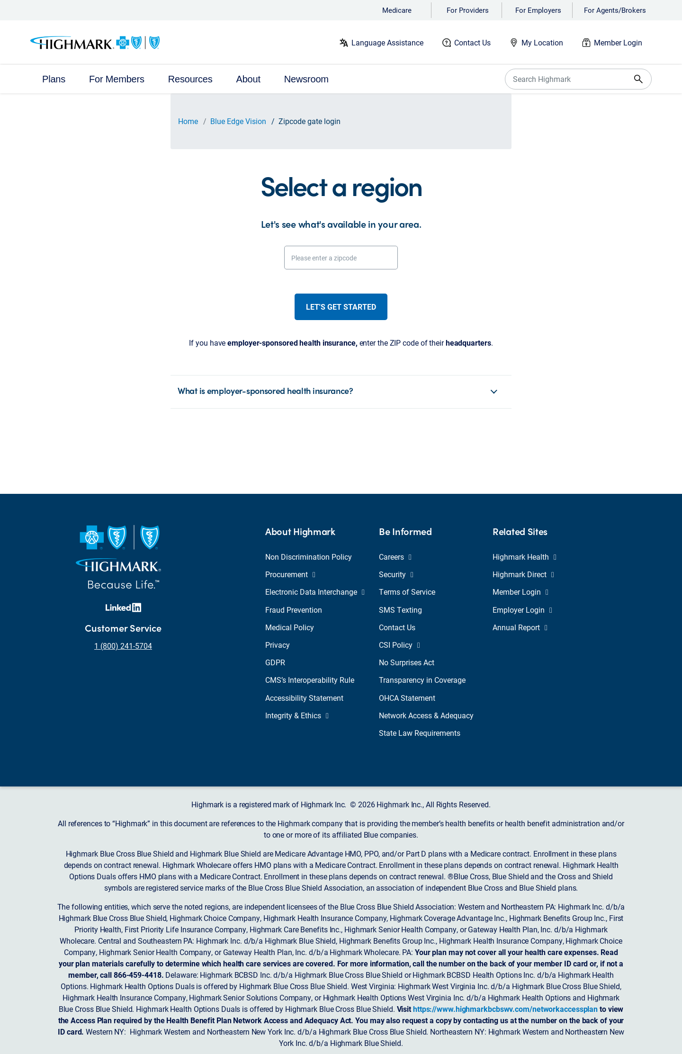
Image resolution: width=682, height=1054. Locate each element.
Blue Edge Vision (238, 121)
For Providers (468, 10)
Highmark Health (524, 557)
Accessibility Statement (304, 698)
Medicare (397, 10)
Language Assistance (387, 42)
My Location (542, 42)
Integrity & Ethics (297, 715)
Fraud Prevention (293, 610)
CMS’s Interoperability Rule (309, 680)
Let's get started (341, 307)
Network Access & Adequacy (426, 715)
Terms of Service (407, 592)
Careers (395, 557)
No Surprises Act (406, 662)
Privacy (277, 645)
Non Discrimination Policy (308, 557)
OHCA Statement (407, 698)
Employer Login (522, 610)
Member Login (618, 42)
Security (396, 574)
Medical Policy (289, 627)
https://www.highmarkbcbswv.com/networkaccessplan (505, 1009)
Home (188, 121)
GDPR (275, 662)
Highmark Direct (523, 574)
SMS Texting (400, 610)
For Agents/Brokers (615, 10)
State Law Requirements (419, 733)
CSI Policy (399, 645)
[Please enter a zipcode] (341, 257)
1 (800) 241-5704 (123, 646)
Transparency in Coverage (422, 680)
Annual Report (520, 627)
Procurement (290, 574)
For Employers (538, 10)
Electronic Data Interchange (315, 592)
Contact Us (472, 42)
